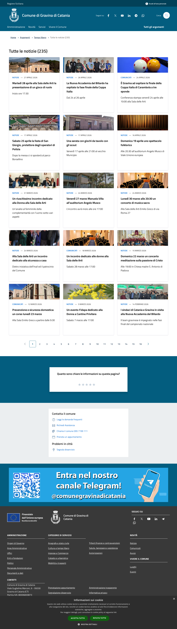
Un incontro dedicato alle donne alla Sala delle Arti (88, 258)
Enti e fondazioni (15, 558)
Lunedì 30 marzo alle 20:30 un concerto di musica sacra (138, 200)
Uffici (9, 553)
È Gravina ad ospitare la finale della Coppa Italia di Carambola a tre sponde (141, 87)
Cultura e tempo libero (58, 548)
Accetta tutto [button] (78, 618)
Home (13, 37)
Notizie (15, 77)
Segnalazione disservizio (59, 592)
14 (126, 344)
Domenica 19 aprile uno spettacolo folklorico (141, 143)
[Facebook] (107, 15)
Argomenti (25, 37)
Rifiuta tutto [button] (99, 618)
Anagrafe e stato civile (58, 543)
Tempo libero (40, 37)
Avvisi (133, 553)
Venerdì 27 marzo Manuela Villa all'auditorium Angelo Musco (85, 200)
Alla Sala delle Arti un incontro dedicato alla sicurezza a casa (29, 258)
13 (119, 344)
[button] (88, 624)
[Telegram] (135, 15)
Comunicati (126, 77)
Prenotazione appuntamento (61, 587)
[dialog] (88, 612)
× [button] (174, 599)
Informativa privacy (98, 592)
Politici (10, 563)
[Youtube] (121, 15)
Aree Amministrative (17, 548)
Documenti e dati (15, 573)
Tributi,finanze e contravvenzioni (104, 543)
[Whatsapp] (142, 15)
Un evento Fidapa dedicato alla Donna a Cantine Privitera (85, 312)
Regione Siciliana (15, 3)
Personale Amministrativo (19, 568)
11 (104, 344)
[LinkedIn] (128, 15)
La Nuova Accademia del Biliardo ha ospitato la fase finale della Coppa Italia (87, 87)
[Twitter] (114, 15)
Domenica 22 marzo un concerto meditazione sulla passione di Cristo (142, 258)
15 (133, 344)
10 (97, 344)
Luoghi (133, 566)
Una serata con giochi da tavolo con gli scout (87, 143)
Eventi (133, 571)
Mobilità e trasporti (57, 563)
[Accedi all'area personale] (156, 3)
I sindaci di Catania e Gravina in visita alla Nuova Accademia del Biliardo (142, 312)
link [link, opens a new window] (115, 612)
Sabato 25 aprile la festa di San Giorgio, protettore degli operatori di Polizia (33, 145)
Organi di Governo (15, 543)
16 (140, 344)
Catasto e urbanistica (58, 558)
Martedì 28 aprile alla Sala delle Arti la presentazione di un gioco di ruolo (34, 85)
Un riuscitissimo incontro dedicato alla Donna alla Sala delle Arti (32, 200)
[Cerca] (166, 15)
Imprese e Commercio (58, 553)
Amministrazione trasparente (103, 587)
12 (111, 344)
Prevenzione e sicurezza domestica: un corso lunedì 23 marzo (33, 312)
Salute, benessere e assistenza (103, 548)
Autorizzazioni (95, 553)
